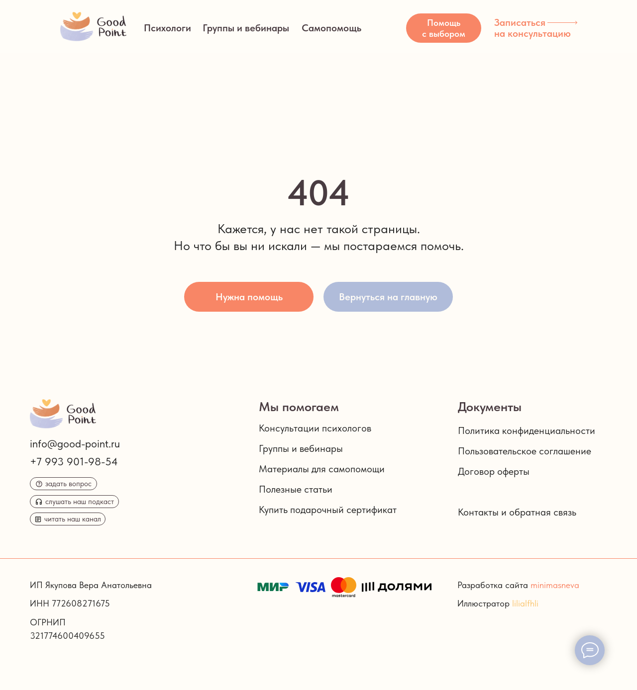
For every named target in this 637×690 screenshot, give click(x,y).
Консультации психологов (315, 428)
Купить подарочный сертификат (328, 510)
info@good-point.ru (75, 443)
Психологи (167, 28)
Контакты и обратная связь (517, 512)
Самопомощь (331, 28)
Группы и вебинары (246, 28)
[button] (443, 28)
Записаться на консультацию (532, 27)
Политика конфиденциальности (526, 430)
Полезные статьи (295, 489)
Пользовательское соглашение (524, 451)
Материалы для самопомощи (322, 469)
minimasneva (555, 585)
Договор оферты (494, 471)
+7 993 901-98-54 (74, 461)
